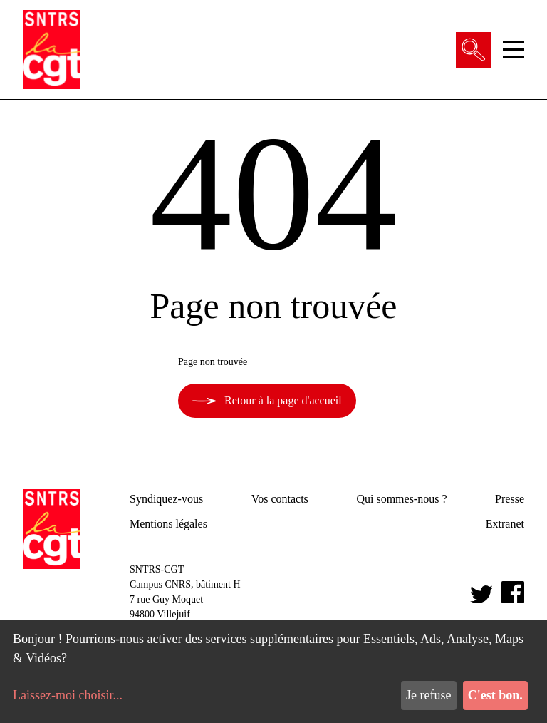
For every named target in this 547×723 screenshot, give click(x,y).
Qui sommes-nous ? (401, 499)
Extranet (505, 524)
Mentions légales (168, 524)
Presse (509, 499)
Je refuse (428, 695)
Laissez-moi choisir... (68, 695)
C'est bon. (495, 695)
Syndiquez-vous (166, 499)
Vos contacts (279, 499)
